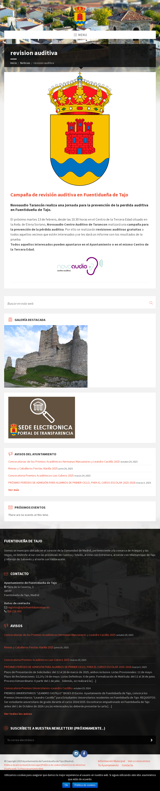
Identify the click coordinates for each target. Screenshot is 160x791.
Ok (66, 785)
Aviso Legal (35, 764)
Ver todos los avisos (18, 714)
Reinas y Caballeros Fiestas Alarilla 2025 (33, 468)
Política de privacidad (15, 764)
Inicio (13, 63)
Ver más (13, 490)
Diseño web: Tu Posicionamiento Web (23, 768)
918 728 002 (14, 611)
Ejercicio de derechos (74, 764)
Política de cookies (51, 764)
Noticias (25, 63)
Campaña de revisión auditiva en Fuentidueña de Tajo (69, 194)
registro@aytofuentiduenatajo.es (29, 607)
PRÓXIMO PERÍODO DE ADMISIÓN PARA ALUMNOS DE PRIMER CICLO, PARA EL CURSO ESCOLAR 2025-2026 (71, 482)
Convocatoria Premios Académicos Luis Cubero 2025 (41, 475)
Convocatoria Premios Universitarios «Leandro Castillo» (38, 688)
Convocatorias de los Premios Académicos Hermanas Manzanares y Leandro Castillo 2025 (64, 461)
